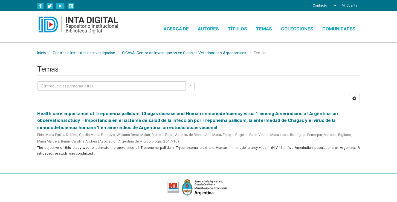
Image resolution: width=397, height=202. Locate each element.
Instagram (71, 6)
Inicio (41, 53)
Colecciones (297, 29)
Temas (264, 29)
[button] (334, 5)
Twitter (50, 6)
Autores (208, 29)
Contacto (320, 5)
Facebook (40, 6)
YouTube (60, 6)
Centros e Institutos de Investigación (84, 53)
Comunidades (338, 29)
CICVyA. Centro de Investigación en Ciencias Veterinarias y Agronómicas (184, 53)
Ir (190, 86)
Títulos (237, 29)
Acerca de (176, 29)
